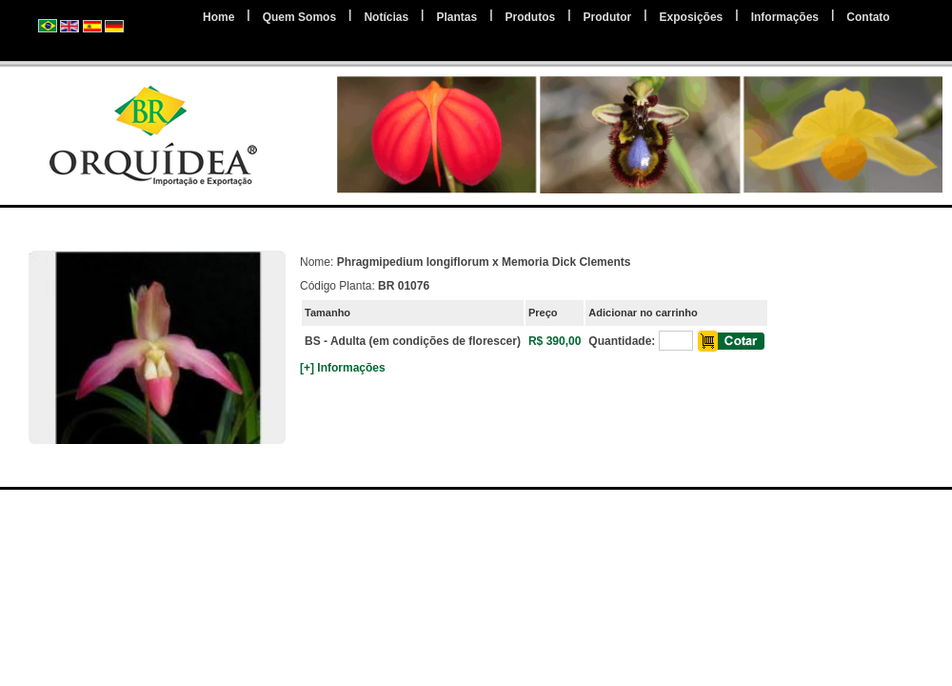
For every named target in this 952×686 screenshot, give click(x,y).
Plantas (456, 17)
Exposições (692, 17)
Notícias (386, 17)
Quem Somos (299, 17)
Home (218, 17)
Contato (867, 17)
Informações (785, 17)
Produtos (531, 17)
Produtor (608, 17)
